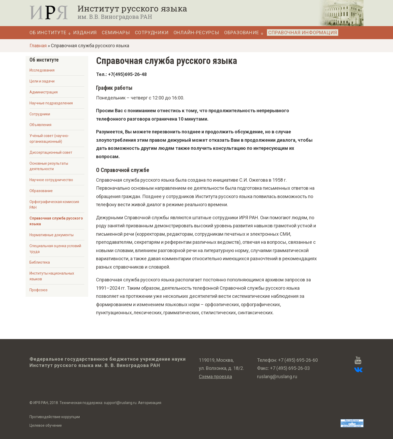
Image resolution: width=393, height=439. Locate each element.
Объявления (40, 125)
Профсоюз (38, 290)
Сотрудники (152, 33)
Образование (241, 33)
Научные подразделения (51, 103)
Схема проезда (215, 376)
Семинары (116, 33)
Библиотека (39, 262)
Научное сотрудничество (51, 180)
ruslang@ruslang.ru (277, 376)
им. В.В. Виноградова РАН (115, 16)
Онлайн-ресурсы (196, 33)
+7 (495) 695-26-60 (298, 360)
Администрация (43, 92)
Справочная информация (302, 32)
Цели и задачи (42, 81)
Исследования (42, 70)
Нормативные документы (51, 235)
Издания (85, 33)
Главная (38, 45)
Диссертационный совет (50, 152)
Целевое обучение (45, 425)
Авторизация (149, 403)
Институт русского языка (132, 8)
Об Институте (48, 33)
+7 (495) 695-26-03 (290, 368)
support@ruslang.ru (120, 403)
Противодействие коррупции (54, 417)
